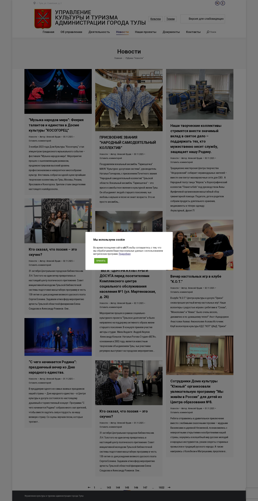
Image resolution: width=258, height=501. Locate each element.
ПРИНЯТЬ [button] (101, 260)
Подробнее (125, 253)
